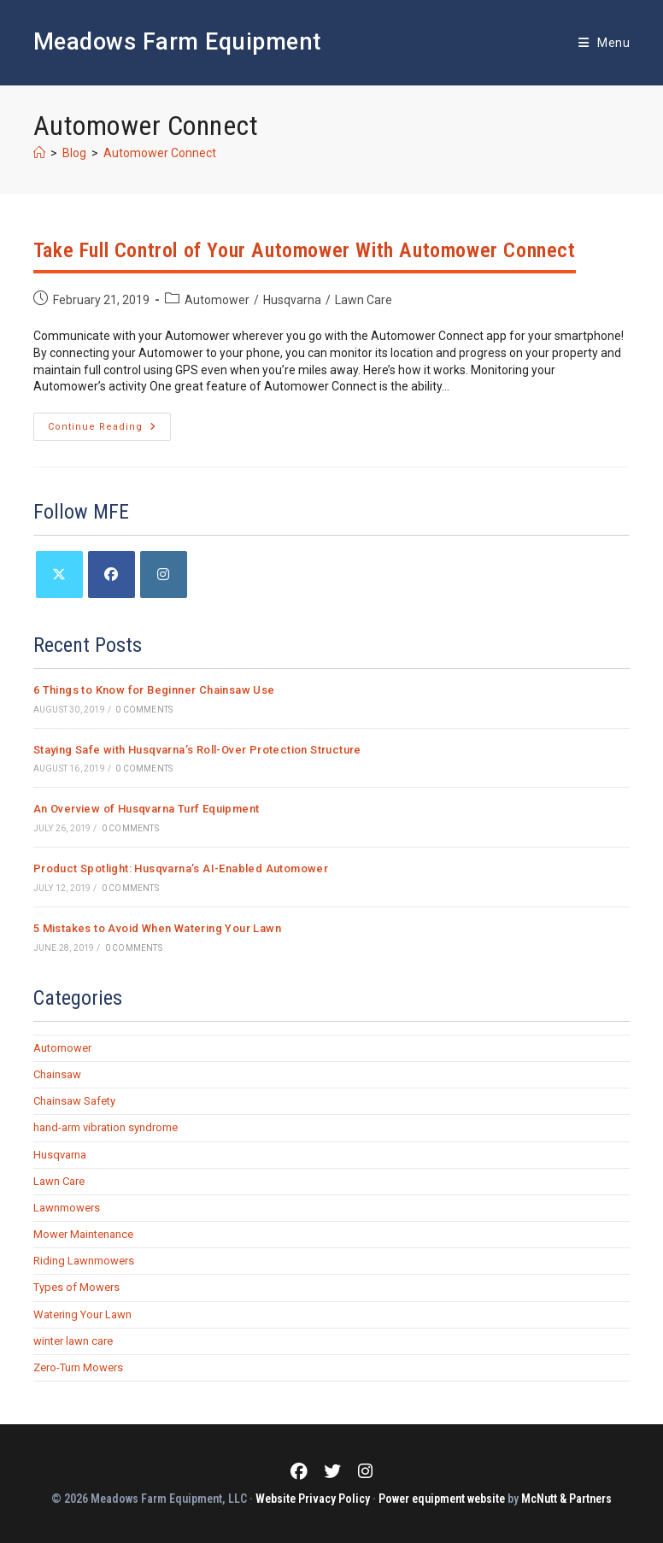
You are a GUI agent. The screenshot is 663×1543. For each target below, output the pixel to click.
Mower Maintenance (83, 1234)
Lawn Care (363, 300)
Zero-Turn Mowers (78, 1367)
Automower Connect (159, 153)
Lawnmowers (66, 1207)
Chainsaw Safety (74, 1100)
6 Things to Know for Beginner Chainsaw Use (154, 689)
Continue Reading (109, 430)
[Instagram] (163, 574)
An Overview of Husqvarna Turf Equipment (146, 808)
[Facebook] (111, 574)
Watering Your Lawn (82, 1314)
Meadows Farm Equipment (177, 42)
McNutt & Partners (566, 1498)
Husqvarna (292, 300)
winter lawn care (73, 1341)
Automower (217, 300)
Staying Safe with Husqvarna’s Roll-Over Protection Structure (197, 749)
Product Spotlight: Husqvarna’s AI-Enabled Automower (180, 868)
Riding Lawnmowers (83, 1260)
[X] (59, 574)
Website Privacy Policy (312, 1498)
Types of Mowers (76, 1287)
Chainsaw (57, 1074)
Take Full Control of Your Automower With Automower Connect (304, 250)
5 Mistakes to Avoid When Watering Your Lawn (157, 928)
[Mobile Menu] (604, 43)
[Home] (39, 153)
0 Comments (144, 709)
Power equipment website (441, 1498)
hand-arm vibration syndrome (105, 1127)
